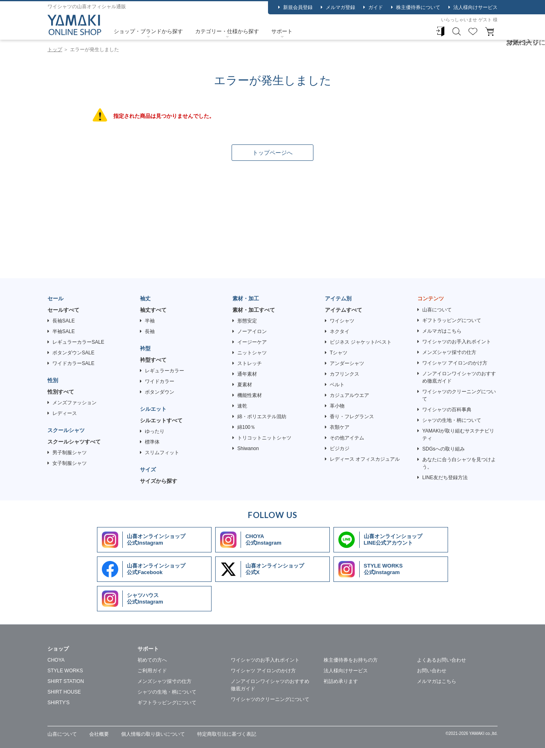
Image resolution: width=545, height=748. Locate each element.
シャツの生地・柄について (451, 420)
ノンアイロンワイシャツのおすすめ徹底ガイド (459, 377)
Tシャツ (338, 353)
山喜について (437, 310)
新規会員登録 (298, 7)
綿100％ (246, 427)
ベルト (337, 385)
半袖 (150, 321)
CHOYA (56, 660)
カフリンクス (344, 374)
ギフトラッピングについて (451, 320)
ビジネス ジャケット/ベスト (361, 342)
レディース (64, 413)
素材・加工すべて (253, 310)
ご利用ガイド (152, 671)
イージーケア (252, 342)
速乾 (242, 406)
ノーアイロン (252, 331)
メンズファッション (74, 403)
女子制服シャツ (69, 463)
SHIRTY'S (58, 702)
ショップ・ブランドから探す (148, 31)
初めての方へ (152, 660)
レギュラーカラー (164, 371)
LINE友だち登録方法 (445, 477)
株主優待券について (418, 7)
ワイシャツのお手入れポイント (456, 342)
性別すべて (60, 392)
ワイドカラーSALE (73, 363)
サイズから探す (158, 481)
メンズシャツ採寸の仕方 (449, 352)
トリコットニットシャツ (264, 438)
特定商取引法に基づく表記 (226, 734)
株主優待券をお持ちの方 (351, 660)
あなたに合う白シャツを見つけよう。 (459, 463)
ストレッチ (249, 363)
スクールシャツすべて (74, 442)
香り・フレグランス (352, 416)
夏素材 (244, 385)
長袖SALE (63, 321)
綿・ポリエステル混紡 (261, 416)
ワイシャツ (342, 321)
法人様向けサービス (475, 7)
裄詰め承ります (341, 681)
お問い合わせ (431, 671)
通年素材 (247, 374)
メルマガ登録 (340, 7)
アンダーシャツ (347, 363)
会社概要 (99, 734)
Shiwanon (248, 448)
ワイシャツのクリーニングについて (459, 395)
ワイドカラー (159, 381)
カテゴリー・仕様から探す (227, 31)
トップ (54, 49)
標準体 (152, 442)
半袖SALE (63, 331)
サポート (282, 31)
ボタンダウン (159, 392)
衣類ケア (339, 427)
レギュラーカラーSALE (78, 342)
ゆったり (154, 431)
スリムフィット (162, 452)
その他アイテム (347, 438)
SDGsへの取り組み (443, 449)
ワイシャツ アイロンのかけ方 (454, 363)
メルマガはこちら (442, 331)
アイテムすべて (343, 310)
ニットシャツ (252, 353)
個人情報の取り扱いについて (153, 734)
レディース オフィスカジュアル (365, 459)
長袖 (150, 331)
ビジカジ (339, 448)
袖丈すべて (153, 310)
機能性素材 (249, 395)
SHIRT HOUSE (64, 692)
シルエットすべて (161, 420)
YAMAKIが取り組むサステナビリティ (458, 434)
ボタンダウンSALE (73, 353)
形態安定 (247, 321)
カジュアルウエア (349, 395)
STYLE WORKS (65, 671)
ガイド (375, 7)
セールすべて (63, 310)
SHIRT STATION (65, 681)
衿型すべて (153, 360)
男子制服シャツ (69, 452)
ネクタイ (339, 331)
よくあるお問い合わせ (441, 660)
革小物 (337, 406)
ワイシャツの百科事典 (446, 409)
